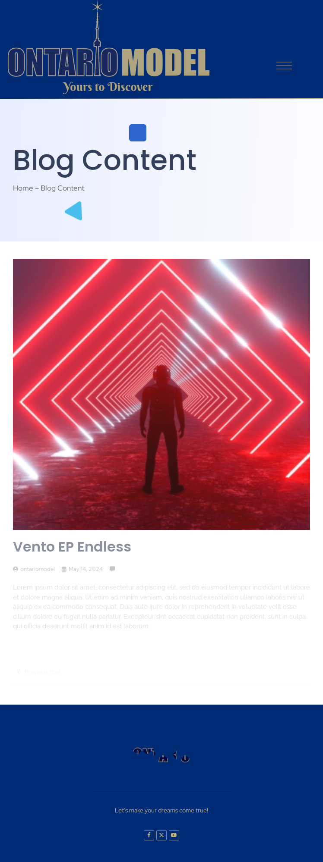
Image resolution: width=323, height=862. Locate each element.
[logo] (108, 47)
